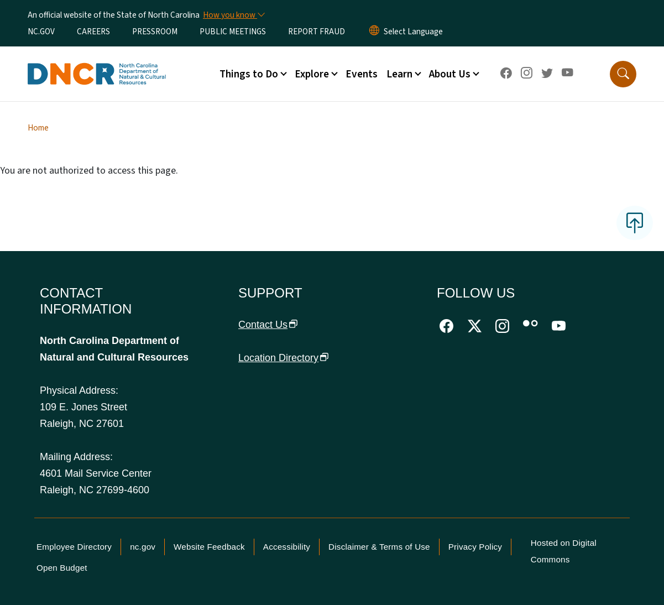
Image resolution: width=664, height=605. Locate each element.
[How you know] (233, 15)
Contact (268, 324)
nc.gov (142, 546)
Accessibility (286, 546)
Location (283, 357)
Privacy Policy (475, 546)
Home (38, 128)
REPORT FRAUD (316, 31)
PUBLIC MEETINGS (233, 31)
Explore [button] (312, 74)
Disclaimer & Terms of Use (379, 546)
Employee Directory (74, 546)
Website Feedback (209, 546)
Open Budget (61, 567)
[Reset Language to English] (374, 31)
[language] (413, 31)
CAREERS (93, 31)
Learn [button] (399, 74)
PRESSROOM (154, 31)
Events (362, 74)
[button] (623, 74)
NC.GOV (41, 31)
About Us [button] (449, 74)
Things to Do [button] (248, 74)
